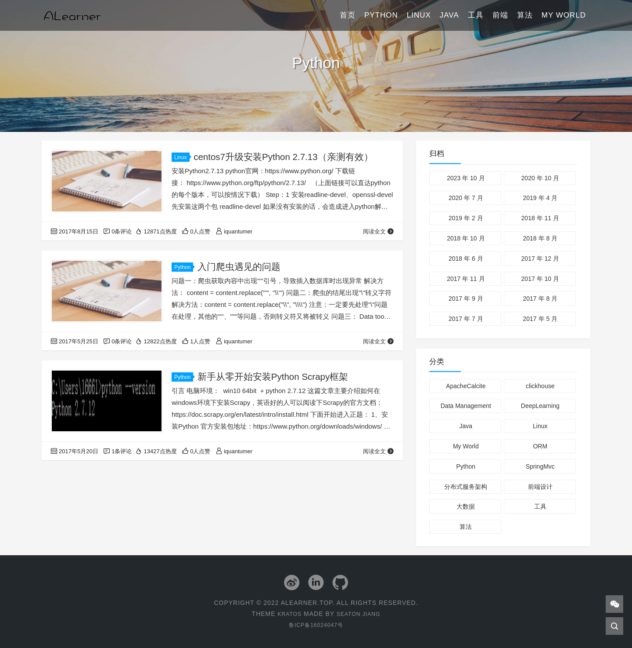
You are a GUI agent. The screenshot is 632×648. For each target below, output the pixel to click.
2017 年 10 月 (540, 278)
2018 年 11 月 (540, 218)
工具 (476, 15)
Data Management (466, 405)
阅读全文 (378, 231)
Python (381, 15)
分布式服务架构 (465, 486)
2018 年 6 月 (466, 258)
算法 (525, 15)
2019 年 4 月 (540, 197)
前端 (500, 15)
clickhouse (540, 386)
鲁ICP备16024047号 (316, 624)
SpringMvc (540, 466)
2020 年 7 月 (466, 197)
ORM (540, 446)
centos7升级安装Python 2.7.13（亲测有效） (284, 157)
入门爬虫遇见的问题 (239, 267)
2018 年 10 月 (466, 238)
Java (449, 15)
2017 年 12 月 (540, 258)
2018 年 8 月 (540, 238)
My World (564, 15)
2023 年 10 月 (466, 178)
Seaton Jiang (360, 613)
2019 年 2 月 (466, 218)
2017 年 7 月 (466, 318)
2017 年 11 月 (466, 278)
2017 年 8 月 (540, 298)
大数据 (465, 506)
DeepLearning (540, 405)
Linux (419, 15)
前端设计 (540, 486)
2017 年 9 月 (466, 298)
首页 (348, 15)
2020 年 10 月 (540, 178)
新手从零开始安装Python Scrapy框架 (274, 376)
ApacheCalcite (465, 386)
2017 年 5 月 (540, 318)
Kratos (286, 613)
